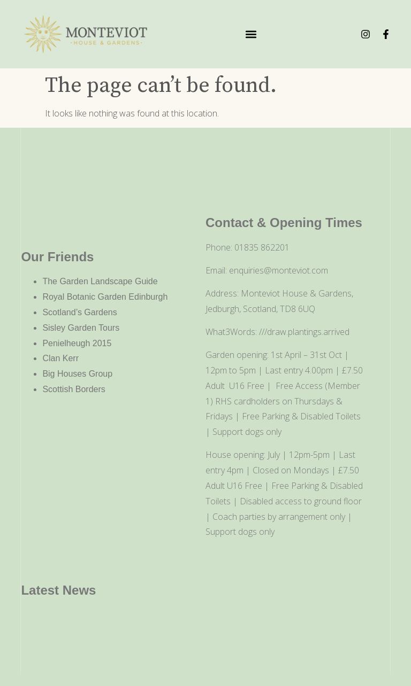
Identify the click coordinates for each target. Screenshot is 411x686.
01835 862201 (262, 247)
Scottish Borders (73, 389)
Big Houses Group (77, 373)
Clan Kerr (60, 358)
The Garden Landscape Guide (99, 281)
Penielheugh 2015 (76, 343)
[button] (251, 34)
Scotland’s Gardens (79, 312)
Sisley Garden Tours (80, 327)
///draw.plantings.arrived (304, 332)
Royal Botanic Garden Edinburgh (105, 296)
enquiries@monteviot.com (278, 270)
